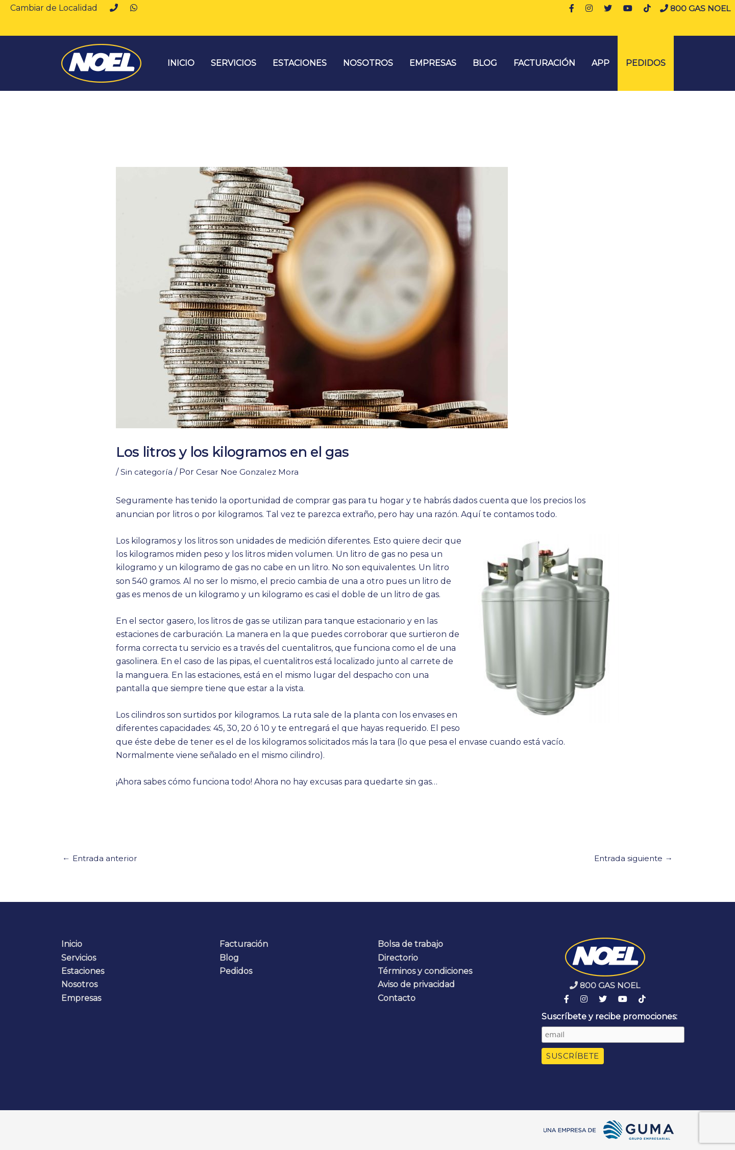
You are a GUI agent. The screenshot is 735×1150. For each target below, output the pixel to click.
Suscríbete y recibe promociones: (609, 1016)
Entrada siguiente (631, 858)
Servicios (233, 63)
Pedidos (646, 63)
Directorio (398, 958)
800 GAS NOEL (694, 8)
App (600, 63)
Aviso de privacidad (416, 985)
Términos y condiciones (425, 971)
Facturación (544, 63)
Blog (485, 63)
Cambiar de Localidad (53, 8)
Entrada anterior (101, 858)
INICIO (180, 63)
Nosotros (368, 63)
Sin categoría (147, 472)
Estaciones (300, 63)
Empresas (432, 63)
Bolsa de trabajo (410, 944)
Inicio (71, 944)
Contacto (396, 999)
